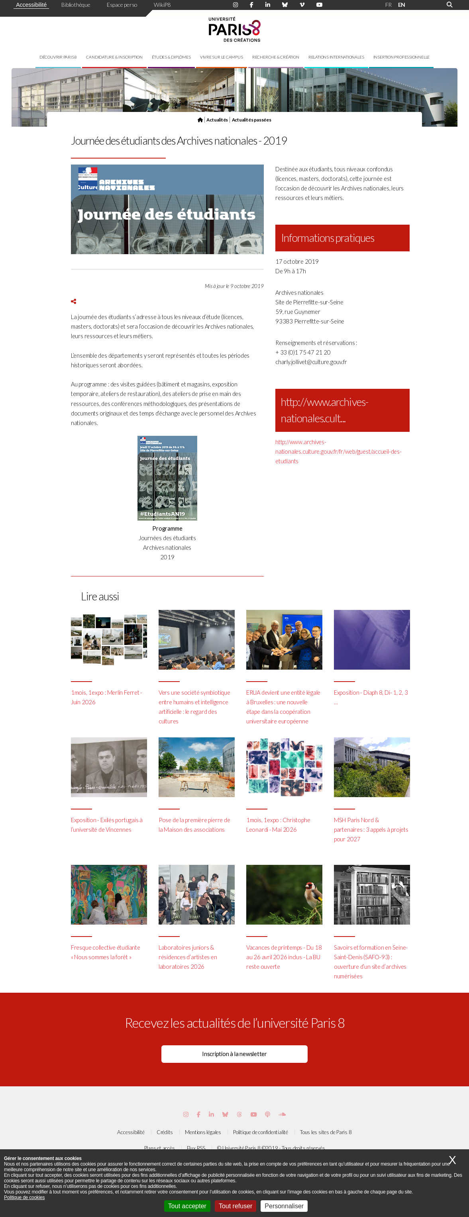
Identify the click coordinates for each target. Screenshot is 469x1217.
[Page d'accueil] (200, 119)
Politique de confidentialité (260, 1132)
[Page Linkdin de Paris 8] (267, 5)
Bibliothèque (75, 4)
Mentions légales (203, 1132)
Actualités (217, 119)
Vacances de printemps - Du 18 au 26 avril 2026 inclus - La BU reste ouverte (284, 957)
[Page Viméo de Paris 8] (302, 5)
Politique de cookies (24, 1197)
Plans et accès (159, 1148)
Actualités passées (251, 119)
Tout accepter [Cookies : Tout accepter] (187, 1206)
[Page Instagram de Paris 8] (235, 5)
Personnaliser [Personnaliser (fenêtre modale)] (284, 1206)
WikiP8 (162, 4)
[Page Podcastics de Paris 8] (267, 1114)
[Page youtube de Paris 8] (319, 5)
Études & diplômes (171, 57)
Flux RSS (196, 1148)
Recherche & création (275, 57)
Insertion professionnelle (401, 57)
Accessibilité (31, 5)
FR (388, 4)
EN (402, 4)
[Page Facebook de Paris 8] (251, 5)
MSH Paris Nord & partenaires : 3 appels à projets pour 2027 (371, 830)
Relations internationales (336, 57)
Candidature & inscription (114, 57)
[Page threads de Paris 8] (239, 1114)
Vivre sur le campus (221, 57)
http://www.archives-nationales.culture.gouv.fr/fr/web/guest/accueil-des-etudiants (338, 451)
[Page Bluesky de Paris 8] (285, 5)
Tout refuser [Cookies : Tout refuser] (235, 1206)
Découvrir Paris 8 (58, 57)
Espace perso (122, 4)
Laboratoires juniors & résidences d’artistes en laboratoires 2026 (188, 957)
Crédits (165, 1132)
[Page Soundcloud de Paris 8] (282, 1114)
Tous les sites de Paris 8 (326, 1132)
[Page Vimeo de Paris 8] (211, 1114)
